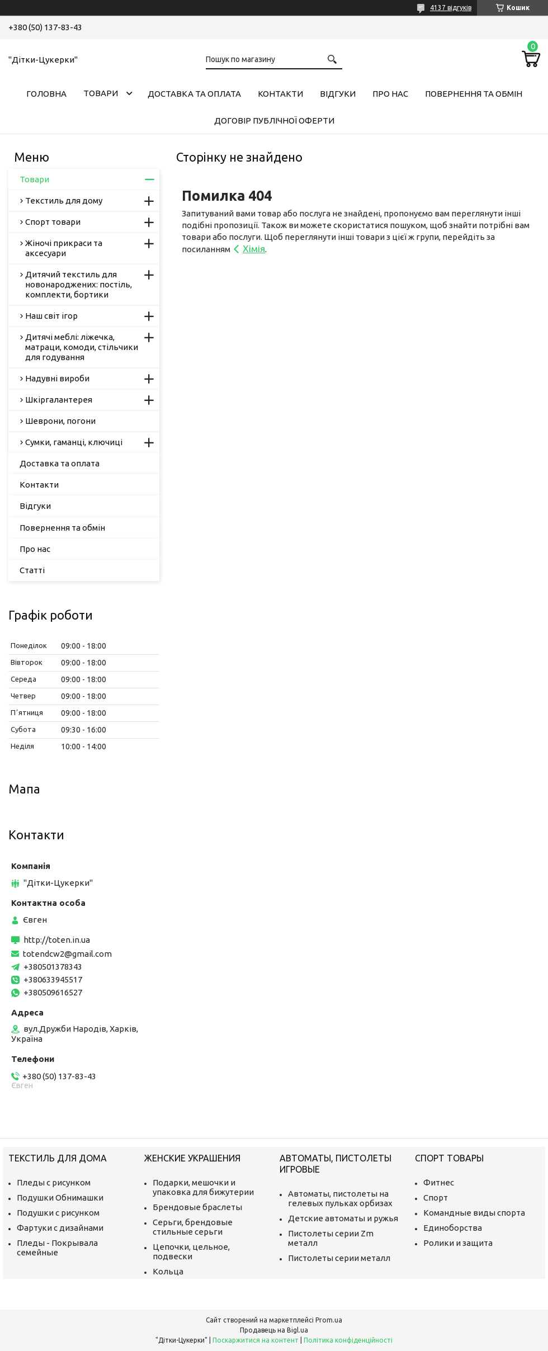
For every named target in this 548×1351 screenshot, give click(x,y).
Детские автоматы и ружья (343, 1218)
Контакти (280, 93)
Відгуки (338, 93)
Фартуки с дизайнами (60, 1227)
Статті (32, 570)
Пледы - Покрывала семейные (57, 1247)
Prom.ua (328, 1320)
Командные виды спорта (474, 1212)
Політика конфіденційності (348, 1340)
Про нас (390, 93)
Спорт (435, 1197)
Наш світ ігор (51, 315)
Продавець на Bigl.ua (274, 1330)
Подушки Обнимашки (60, 1197)
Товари (100, 93)
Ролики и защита (458, 1243)
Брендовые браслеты (197, 1207)
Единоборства (452, 1227)
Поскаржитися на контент (255, 1340)
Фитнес (438, 1182)
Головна (46, 93)
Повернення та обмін (473, 93)
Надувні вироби (57, 378)
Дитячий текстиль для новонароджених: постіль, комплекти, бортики (78, 284)
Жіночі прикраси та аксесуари (63, 248)
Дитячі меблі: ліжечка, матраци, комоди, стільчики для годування (81, 347)
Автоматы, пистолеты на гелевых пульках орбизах (340, 1198)
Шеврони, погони (60, 421)
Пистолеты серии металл (339, 1258)
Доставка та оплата (194, 93)
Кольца (168, 1271)
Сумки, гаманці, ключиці (73, 442)
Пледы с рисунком (54, 1182)
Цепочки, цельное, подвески (191, 1251)
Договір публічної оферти (274, 120)
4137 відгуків (450, 7)
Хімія (254, 248)
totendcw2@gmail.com (67, 953)
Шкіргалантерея (58, 399)
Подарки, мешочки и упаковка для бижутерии (203, 1187)
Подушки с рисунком (58, 1212)
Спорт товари (53, 221)
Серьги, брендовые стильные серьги (193, 1226)
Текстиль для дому (63, 200)
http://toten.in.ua (56, 939)
